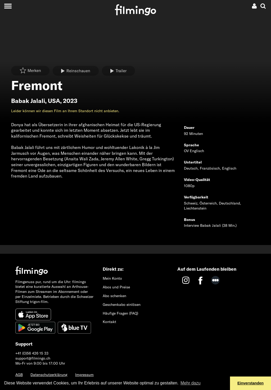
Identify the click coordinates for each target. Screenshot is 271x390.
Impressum (84, 374)
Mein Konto (112, 278)
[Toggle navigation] (8, 6)
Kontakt (109, 321)
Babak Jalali (28, 101)
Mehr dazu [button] (190, 383)
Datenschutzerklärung (48, 374)
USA (54, 101)
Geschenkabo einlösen (122, 304)
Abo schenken (114, 295)
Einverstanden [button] (250, 383)
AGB (19, 374)
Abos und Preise (116, 287)
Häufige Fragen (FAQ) (120, 313)
